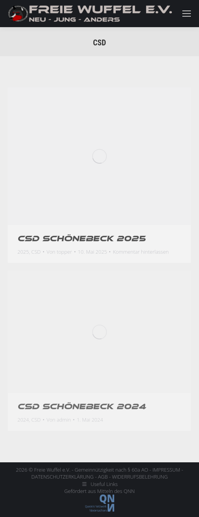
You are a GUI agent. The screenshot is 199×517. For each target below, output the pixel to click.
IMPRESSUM (166, 469)
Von (59, 251)
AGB (103, 476)
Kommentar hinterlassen (140, 251)
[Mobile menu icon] (186, 13)
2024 (23, 419)
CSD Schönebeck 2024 (81, 406)
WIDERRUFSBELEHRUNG (140, 476)
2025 (23, 251)
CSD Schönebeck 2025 (81, 238)
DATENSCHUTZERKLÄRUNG (62, 476)
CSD (36, 251)
